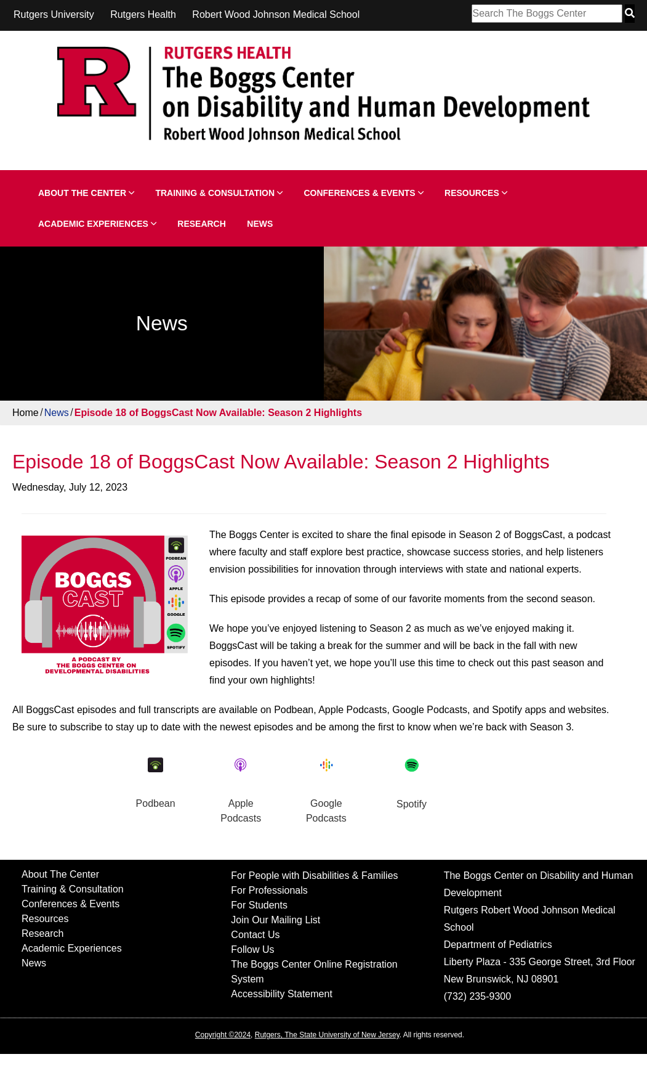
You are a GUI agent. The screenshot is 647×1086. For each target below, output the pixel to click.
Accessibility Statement (281, 994)
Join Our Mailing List (275, 920)
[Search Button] (630, 13)
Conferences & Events (363, 193)
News (260, 224)
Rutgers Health (143, 14)
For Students (259, 905)
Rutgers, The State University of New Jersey (327, 1035)
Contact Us (255, 934)
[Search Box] (547, 13)
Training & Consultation (219, 193)
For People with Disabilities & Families (314, 875)
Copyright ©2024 (223, 1035)
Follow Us (252, 949)
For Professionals (269, 890)
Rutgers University (54, 14)
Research (201, 224)
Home (25, 412)
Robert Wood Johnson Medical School (276, 14)
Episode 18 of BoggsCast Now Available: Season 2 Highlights (218, 412)
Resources (475, 193)
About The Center (86, 193)
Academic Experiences (97, 224)
